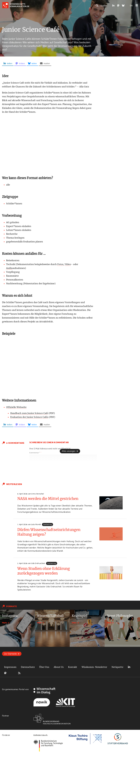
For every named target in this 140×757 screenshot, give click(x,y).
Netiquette (117, 667)
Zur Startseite (10, 653)
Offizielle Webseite (16, 407)
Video (68, 264)
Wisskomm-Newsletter (94, 667)
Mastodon (5, 673)
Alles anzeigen (68, 451)
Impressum (10, 667)
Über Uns (44, 667)
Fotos (60, 264)
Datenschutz (28, 667)
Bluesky (12, 673)
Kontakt (72, 667)
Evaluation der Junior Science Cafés (29, 417)
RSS (19, 673)
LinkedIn (129, 667)
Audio (9, 268)
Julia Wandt (36, 524)
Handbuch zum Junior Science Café (29, 413)
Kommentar (35, 452)
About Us (59, 667)
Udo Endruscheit (38, 563)
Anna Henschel (37, 493)
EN (131, 5)
